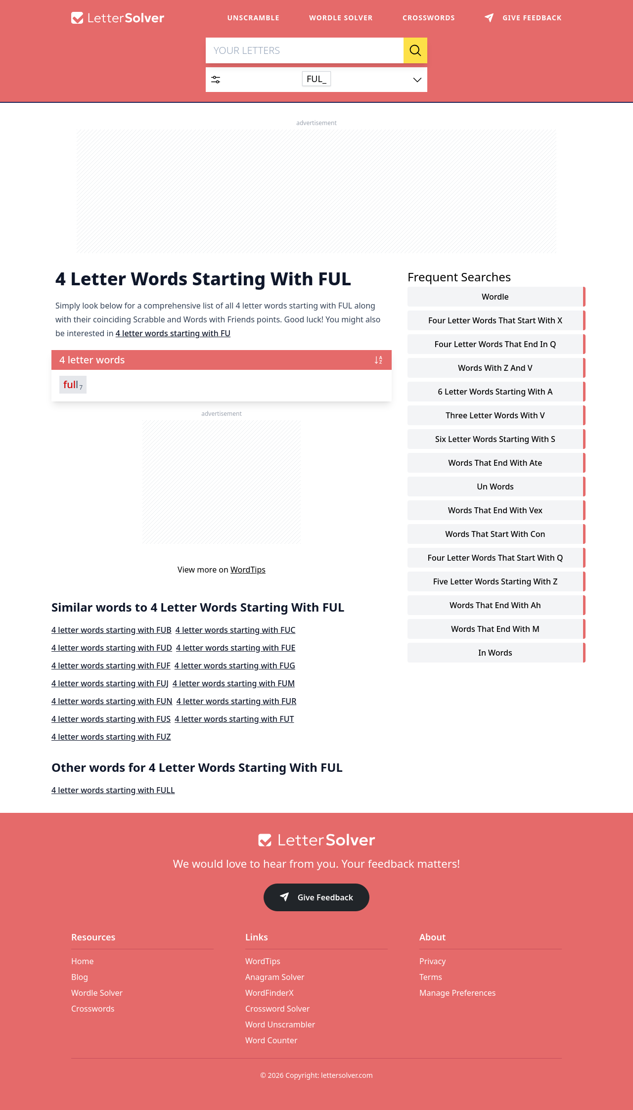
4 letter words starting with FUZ (111, 736)
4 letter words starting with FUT (234, 718)
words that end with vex (495, 510)
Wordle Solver (341, 17)
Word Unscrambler (280, 1024)
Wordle (495, 296)
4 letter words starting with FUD (111, 647)
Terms (430, 977)
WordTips (248, 569)
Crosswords (429, 17)
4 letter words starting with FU (173, 333)
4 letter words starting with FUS (111, 718)
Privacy (432, 961)
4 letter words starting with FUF (111, 665)
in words (495, 652)
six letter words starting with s (495, 439)
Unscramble (253, 17)
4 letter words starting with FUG (235, 665)
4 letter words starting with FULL (113, 790)
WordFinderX (269, 992)
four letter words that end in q (495, 344)
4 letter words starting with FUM (234, 683)
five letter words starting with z (495, 581)
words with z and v (495, 367)
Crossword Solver (277, 1008)
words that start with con (495, 534)
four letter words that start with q (495, 557)
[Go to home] (316, 840)
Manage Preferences (457, 992)
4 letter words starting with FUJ (110, 683)
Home (82, 961)
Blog (79, 977)
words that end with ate (496, 462)
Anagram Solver (275, 977)
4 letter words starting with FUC (236, 629)
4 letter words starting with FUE (235, 647)
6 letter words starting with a (495, 391)
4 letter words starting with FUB (111, 629)
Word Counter (271, 1040)
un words (495, 486)
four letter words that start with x (495, 320)
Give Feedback (317, 898)
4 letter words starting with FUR (236, 701)
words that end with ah (495, 605)
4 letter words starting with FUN (112, 701)
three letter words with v (495, 415)
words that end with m (495, 628)
